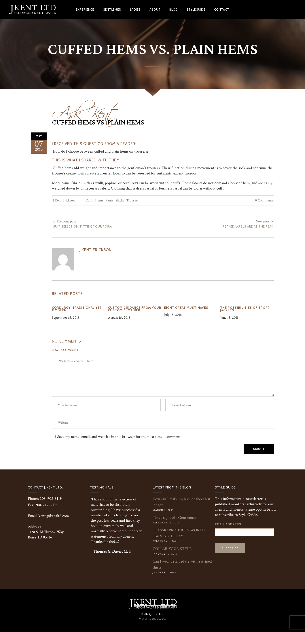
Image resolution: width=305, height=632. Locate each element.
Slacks (120, 200)
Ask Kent (85, 109)
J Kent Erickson (64, 200)
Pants (109, 200)
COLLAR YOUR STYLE (172, 548)
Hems (99, 200)
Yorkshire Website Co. (152, 619)
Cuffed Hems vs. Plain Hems (98, 122)
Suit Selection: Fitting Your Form (82, 226)
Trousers (132, 200)
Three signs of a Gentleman (174, 517)
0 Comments (264, 200)
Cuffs (89, 200)
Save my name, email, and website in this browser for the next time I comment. (119, 436)
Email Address (230, 524)
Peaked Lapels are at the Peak (248, 226)
